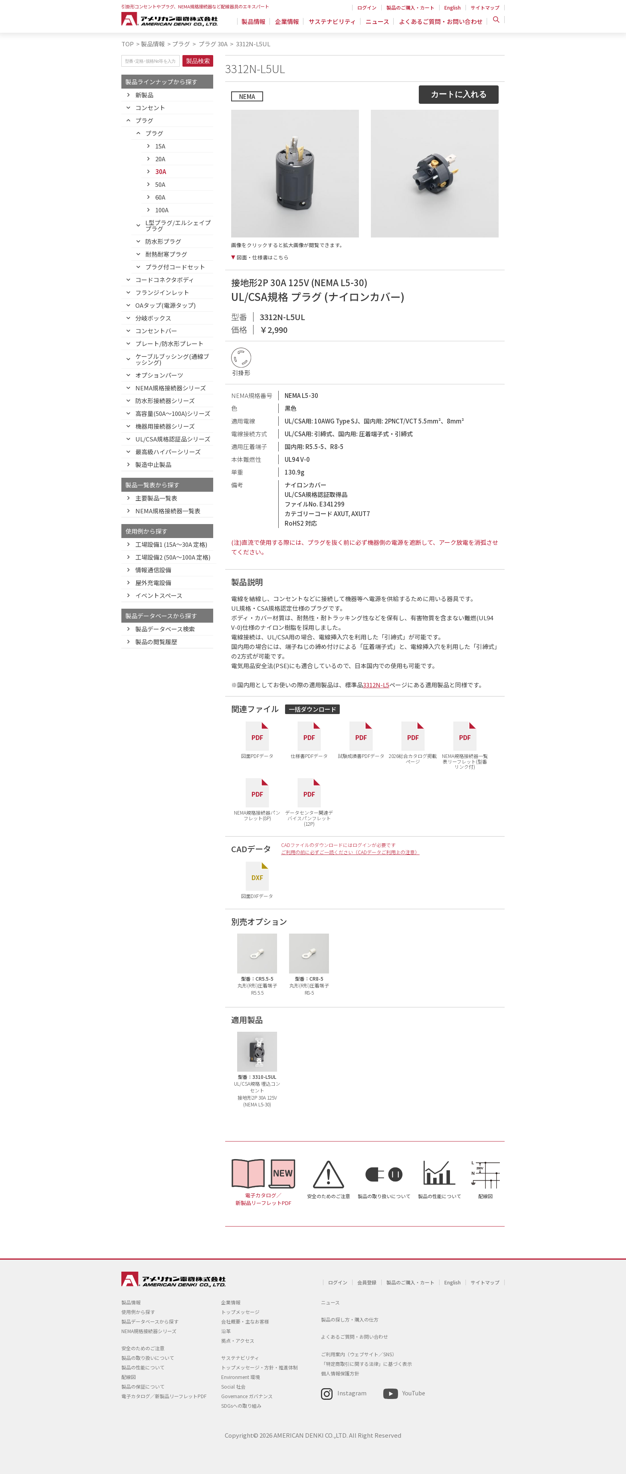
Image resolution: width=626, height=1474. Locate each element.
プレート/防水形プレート (169, 343)
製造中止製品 (153, 464)
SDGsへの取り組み (241, 1405)
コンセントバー (156, 330)
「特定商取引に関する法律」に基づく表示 (366, 1363)
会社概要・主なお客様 (245, 1321)
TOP (127, 44)
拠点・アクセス (237, 1340)
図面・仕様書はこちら (263, 257)
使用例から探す (138, 1311)
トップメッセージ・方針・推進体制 (259, 1367)
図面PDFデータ (257, 755)
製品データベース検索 (165, 629)
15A (160, 146)
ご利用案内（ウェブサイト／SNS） (359, 1354)
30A (160, 171)
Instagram (351, 1393)
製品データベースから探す (149, 1321)
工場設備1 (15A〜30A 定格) (171, 544)
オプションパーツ (159, 375)
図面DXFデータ (257, 895)
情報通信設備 (153, 570)
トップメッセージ (240, 1311)
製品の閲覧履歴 (156, 641)
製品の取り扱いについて (384, 1196)
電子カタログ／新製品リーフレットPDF (263, 1199)
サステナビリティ (335, 22)
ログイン (366, 7)
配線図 (485, 1196)
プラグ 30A (212, 44)
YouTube (413, 1393)
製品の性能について (439, 1196)
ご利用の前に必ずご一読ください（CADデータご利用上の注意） (350, 852)
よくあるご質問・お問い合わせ (441, 22)
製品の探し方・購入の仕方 (349, 1319)
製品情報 (258, 22)
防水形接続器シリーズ (165, 400)
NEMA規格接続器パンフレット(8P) (257, 815)
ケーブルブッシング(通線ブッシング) (172, 359)
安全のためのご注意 (328, 1196)
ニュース (378, 22)
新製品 (144, 95)
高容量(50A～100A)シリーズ (172, 413)
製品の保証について (142, 1386)
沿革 (226, 1331)
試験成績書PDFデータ (361, 755)
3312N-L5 (376, 685)
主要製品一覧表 (156, 498)
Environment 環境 (240, 1376)
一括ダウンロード (313, 709)
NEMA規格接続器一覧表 (167, 511)
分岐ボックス (153, 318)
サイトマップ (485, 7)
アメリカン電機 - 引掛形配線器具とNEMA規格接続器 (172, 20)
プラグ (181, 44)
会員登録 (366, 1282)
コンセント (150, 107)
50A (160, 184)
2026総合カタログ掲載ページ (413, 758)
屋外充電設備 (153, 582)
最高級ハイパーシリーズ (168, 451)
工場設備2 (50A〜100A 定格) (172, 557)
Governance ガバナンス (247, 1396)
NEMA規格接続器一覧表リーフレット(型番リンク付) (465, 761)
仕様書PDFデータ (309, 755)
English (452, 7)
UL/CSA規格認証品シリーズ (172, 439)
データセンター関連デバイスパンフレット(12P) (309, 817)
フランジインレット (162, 292)
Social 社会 (233, 1386)
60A (160, 197)
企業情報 (291, 22)
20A (160, 158)
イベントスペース (158, 595)
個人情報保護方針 (340, 1373)
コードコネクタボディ (164, 279)
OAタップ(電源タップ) (165, 305)
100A (161, 210)
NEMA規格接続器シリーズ (170, 388)
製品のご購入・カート (410, 7)
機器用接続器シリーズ (165, 426)
